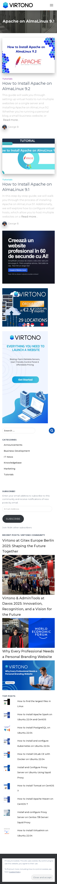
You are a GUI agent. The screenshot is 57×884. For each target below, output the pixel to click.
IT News (8, 457)
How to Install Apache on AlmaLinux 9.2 (27, 86)
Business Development (17, 451)
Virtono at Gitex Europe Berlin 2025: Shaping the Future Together (28, 545)
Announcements (13, 445)
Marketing (9, 468)
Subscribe (13, 518)
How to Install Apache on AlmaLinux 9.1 (27, 187)
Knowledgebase (13, 462)
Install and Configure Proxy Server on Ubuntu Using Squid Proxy (34, 772)
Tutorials (7, 79)
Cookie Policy (15, 872)
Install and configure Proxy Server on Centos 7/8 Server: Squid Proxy (33, 817)
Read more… (11, 119)
